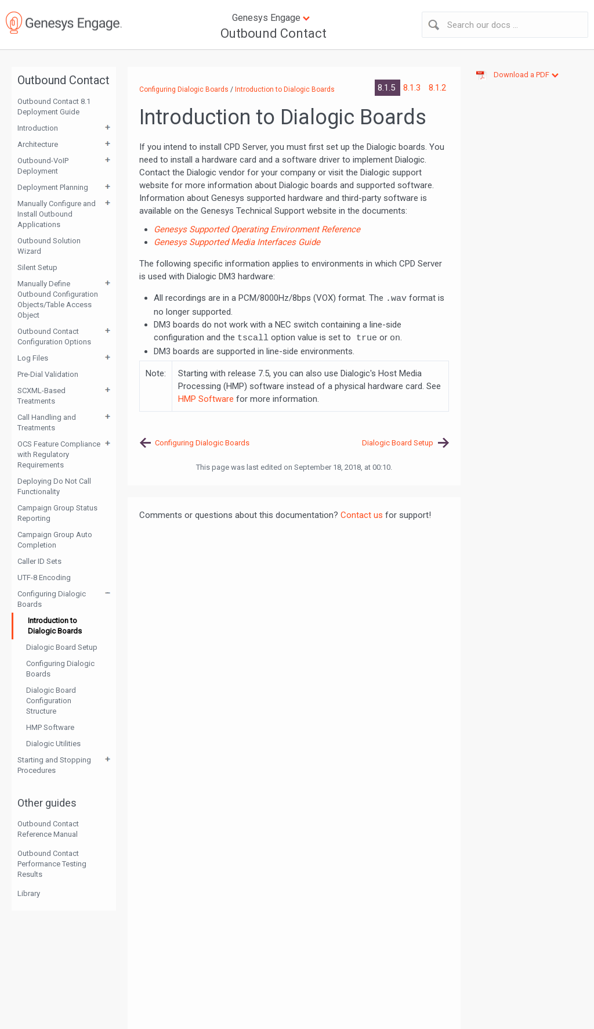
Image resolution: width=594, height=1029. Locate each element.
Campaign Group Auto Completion (54, 539)
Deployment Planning (52, 187)
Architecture (37, 144)
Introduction (37, 128)
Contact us (362, 515)
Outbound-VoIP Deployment (42, 165)
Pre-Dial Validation (47, 374)
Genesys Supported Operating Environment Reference (257, 229)
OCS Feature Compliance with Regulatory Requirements (58, 454)
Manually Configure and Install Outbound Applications (56, 214)
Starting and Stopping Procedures (54, 765)
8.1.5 (387, 87)
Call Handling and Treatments (46, 422)
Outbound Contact (273, 33)
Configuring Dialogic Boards (51, 599)
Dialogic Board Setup (61, 647)
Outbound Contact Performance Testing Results (51, 864)
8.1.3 (413, 87)
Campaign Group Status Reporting (57, 513)
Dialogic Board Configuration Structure (51, 700)
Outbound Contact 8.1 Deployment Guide (53, 106)
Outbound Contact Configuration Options (54, 336)
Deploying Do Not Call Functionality (54, 486)
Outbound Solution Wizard (49, 246)
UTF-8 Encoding (44, 577)
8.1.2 (437, 87)
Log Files (32, 358)
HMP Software (50, 727)
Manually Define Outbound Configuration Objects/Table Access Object (57, 299)
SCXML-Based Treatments (41, 395)
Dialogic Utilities (53, 743)
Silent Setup (37, 267)
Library (28, 893)
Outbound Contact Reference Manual (48, 829)
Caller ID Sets (39, 561)
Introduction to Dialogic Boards (55, 625)
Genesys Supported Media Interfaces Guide (237, 242)
